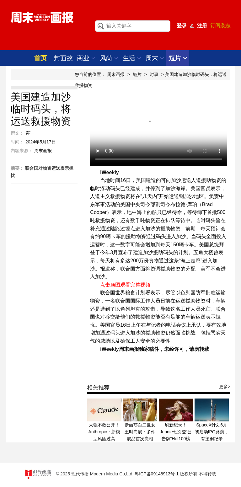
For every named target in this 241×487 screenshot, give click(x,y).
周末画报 (116, 74)
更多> (224, 386)
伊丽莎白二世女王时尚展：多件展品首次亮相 (140, 432)
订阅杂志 (220, 25)
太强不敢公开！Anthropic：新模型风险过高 (104, 432)
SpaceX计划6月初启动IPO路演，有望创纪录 (212, 432)
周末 (155, 58)
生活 (132, 58)
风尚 (109, 58)
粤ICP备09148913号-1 (157, 473)
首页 (40, 58)
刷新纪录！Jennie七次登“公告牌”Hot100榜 (176, 432)
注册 (202, 25)
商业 (86, 58)
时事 (154, 74)
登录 (182, 25)
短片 (178, 58)
